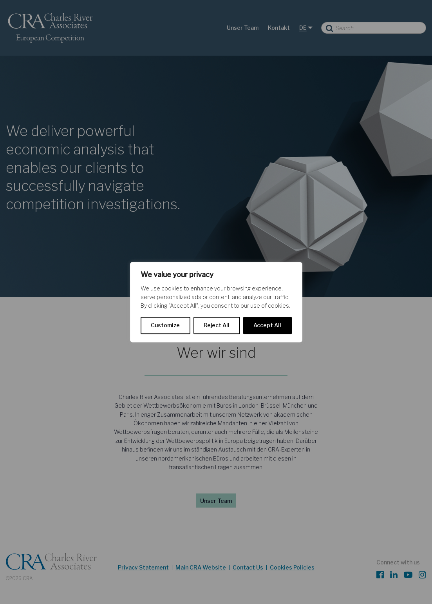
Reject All (217, 325)
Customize (165, 325)
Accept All (267, 325)
